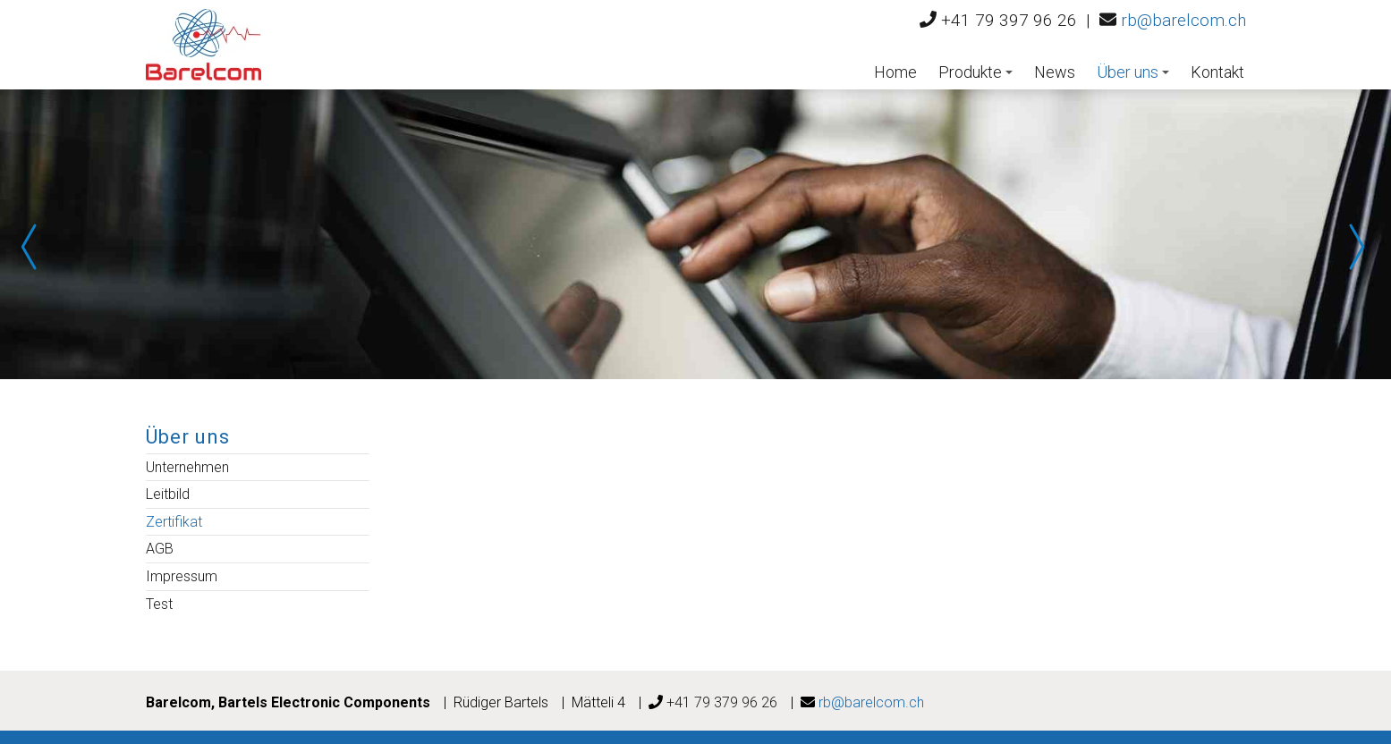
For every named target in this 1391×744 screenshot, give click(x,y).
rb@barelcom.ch (1183, 20)
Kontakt (1217, 72)
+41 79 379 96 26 (721, 702)
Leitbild (168, 494)
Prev (36, 247)
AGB (160, 548)
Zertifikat (174, 521)
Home (895, 72)
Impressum (181, 576)
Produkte (975, 72)
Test (159, 604)
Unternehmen (187, 467)
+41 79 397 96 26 (1009, 20)
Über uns (1133, 72)
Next (1355, 247)
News (1054, 72)
